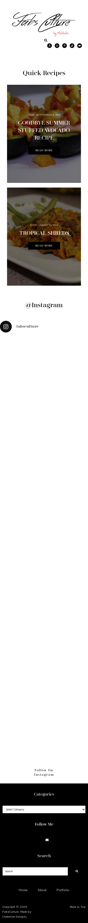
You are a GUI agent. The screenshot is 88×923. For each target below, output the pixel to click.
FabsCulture (10, 912)
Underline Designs (14, 917)
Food (30, 114)
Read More (44, 150)
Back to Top (77, 907)
